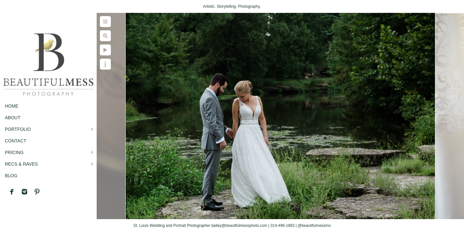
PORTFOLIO (18, 129)
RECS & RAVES (21, 164)
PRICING (14, 152)
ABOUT (12, 117)
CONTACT (15, 140)
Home (11, 106)
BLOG (11, 175)
